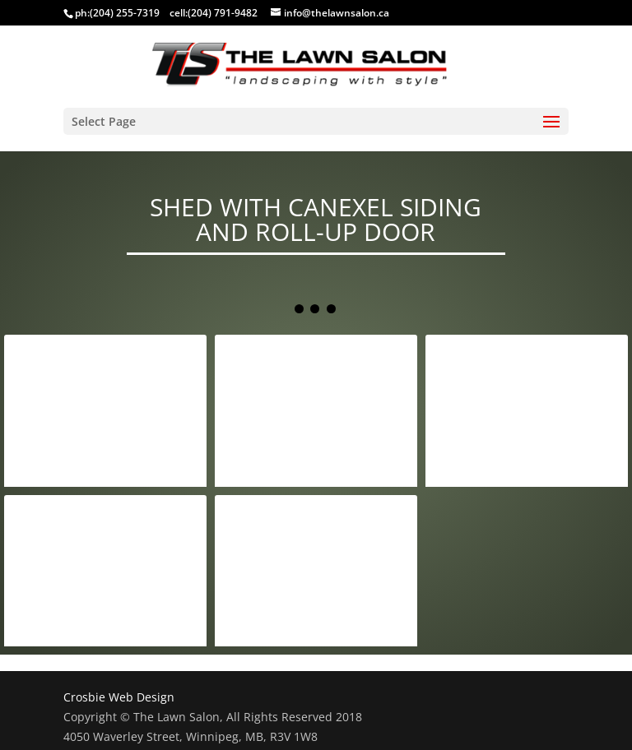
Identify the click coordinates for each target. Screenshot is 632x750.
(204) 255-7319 (125, 13)
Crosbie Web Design (118, 697)
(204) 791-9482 (223, 13)
